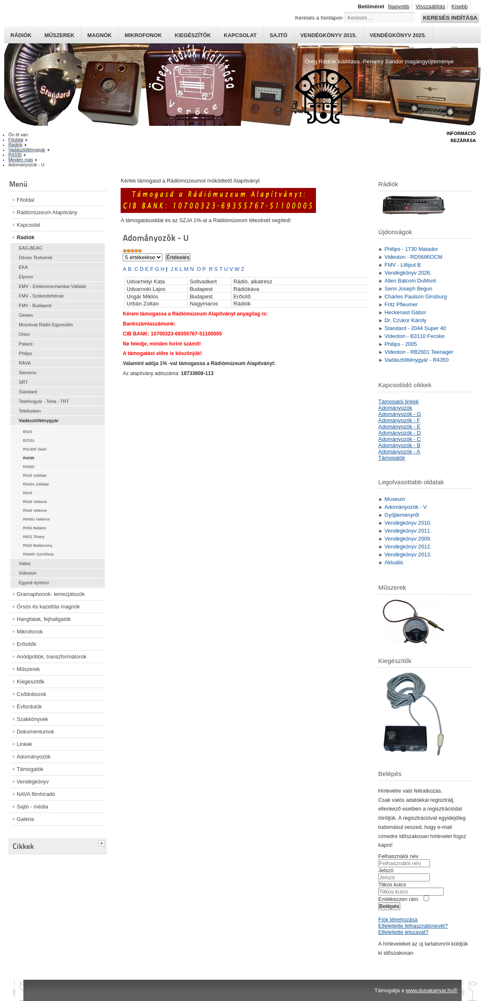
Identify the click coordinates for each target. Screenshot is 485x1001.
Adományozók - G (399, 414)
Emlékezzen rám (398, 899)
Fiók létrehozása (397, 919)
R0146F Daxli (34, 449)
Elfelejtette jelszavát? (403, 932)
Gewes (26, 315)
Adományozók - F (399, 420)
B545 (27, 432)
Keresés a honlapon (319, 18)
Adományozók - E (399, 426)
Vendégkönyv (33, 781)
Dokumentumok (35, 731)
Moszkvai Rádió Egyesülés (46, 324)
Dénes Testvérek (36, 257)
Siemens (27, 372)
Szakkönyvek (32, 719)
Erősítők (26, 644)
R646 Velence (35, 510)
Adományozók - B (399, 445)
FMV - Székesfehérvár (41, 295)
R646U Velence (36, 519)
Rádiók (20, 35)
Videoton (28, 573)
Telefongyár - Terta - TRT (44, 401)
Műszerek (59, 35)
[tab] (103, 842)
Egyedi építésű (34, 582)
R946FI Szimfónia (38, 554)
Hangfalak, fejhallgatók (44, 619)
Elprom (26, 276)
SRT (23, 382)
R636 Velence (35, 502)
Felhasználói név (398, 856)
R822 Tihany (34, 537)
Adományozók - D (399, 433)
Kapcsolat (240, 35)
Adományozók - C (399, 439)
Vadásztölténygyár (39, 420)
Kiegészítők (192, 35)
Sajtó (279, 35)
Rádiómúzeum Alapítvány (47, 212)
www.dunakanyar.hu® (431, 990)
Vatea (24, 563)
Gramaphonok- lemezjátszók (51, 594)
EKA (23, 267)
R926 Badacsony (37, 545)
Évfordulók (29, 706)
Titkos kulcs (392, 884)
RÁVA (25, 362)
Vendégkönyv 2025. (398, 35)
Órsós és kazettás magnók (48, 606)
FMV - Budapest (35, 305)
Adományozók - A (399, 451)
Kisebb (460, 6)
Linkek (24, 744)
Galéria (25, 819)
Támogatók (30, 769)
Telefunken (30, 410)
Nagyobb (398, 6)
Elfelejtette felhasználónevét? (412, 926)
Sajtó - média (32, 806)
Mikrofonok (143, 35)
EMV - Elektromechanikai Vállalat (52, 286)
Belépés (389, 906)
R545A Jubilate (36, 484)
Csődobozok (31, 694)
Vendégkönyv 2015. (329, 35)
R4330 (28, 458)
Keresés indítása (450, 18)
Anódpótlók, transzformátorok (51, 656)
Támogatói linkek (398, 401)
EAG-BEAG (31, 247)
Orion (24, 334)
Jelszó (385, 870)
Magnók (99, 35)
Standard (28, 391)
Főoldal (25, 200)
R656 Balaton (34, 528)
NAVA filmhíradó (36, 794)
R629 (27, 493)
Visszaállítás (430, 6)
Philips (25, 353)
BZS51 (29, 440)
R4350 (28, 467)
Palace (26, 343)
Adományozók (34, 756)
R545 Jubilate (34, 475)
